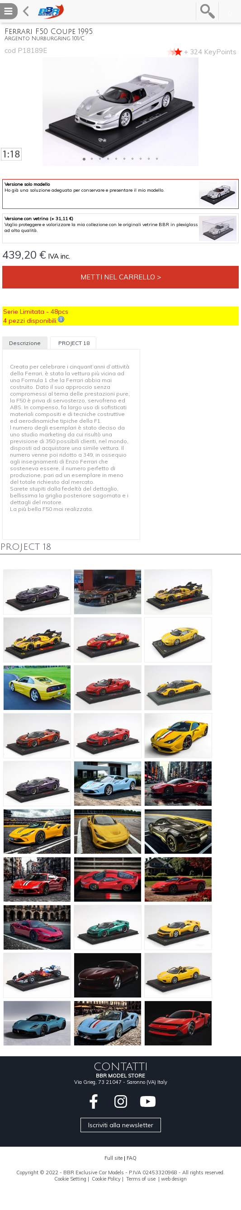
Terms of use (141, 1179)
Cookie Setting (70, 1179)
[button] (8, 111)
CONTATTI (121, 1067)
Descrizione (25, 343)
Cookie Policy (106, 1179)
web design (174, 1179)
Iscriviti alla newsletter (120, 1125)
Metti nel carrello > (120, 277)
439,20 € (24, 254)
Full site (113, 1158)
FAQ (132, 1158)
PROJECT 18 (73, 343)
